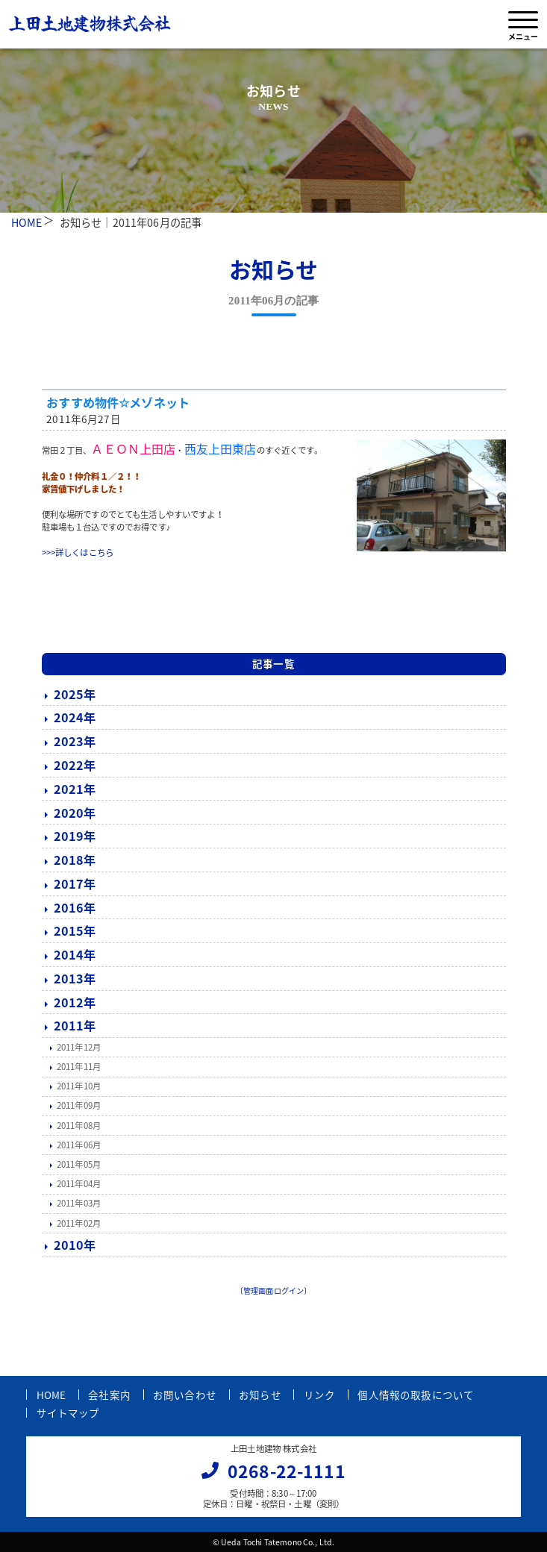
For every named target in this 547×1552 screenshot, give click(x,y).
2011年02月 (79, 1223)
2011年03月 (79, 1203)
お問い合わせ (184, 1394)
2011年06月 (79, 1145)
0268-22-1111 (287, 1470)
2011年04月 (79, 1183)
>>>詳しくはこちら (78, 552)
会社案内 (109, 1394)
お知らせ (260, 1394)
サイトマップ (68, 1412)
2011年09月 (79, 1105)
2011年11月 (79, 1066)
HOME (27, 222)
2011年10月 (79, 1086)
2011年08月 (79, 1125)
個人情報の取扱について (415, 1394)
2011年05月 (79, 1164)
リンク (319, 1394)
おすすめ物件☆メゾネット (118, 402)
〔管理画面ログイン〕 (274, 1290)
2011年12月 (79, 1047)
